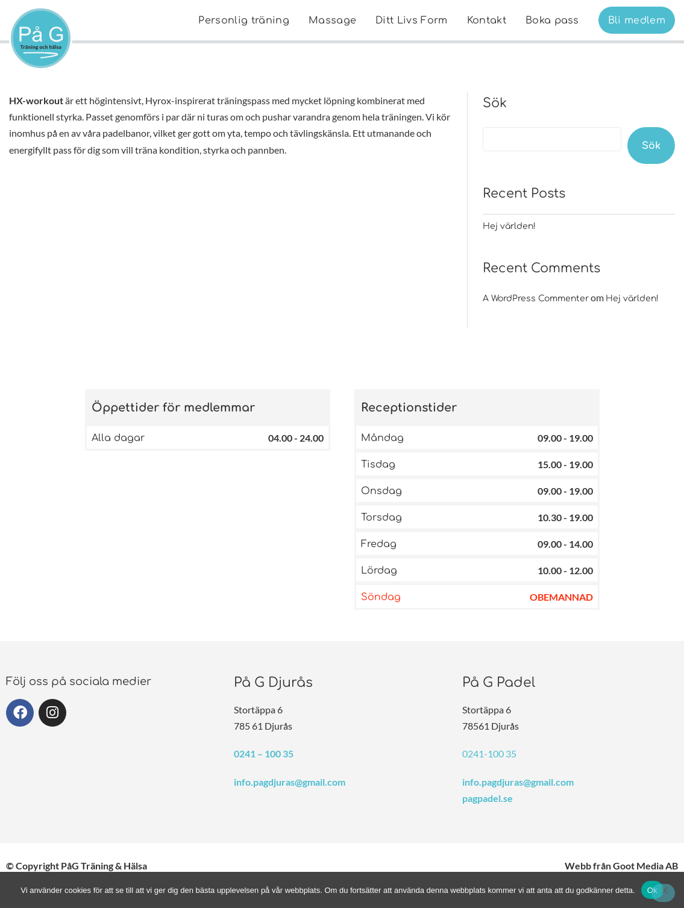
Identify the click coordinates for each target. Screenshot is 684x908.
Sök (495, 103)
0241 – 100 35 (263, 753)
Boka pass (552, 20)
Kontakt (486, 20)
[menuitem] (243, 20)
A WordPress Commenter (536, 298)
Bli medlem (636, 20)
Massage (332, 20)
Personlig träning (243, 20)
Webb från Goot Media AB (621, 865)
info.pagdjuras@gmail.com (289, 781)
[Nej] (663, 893)
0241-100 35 (489, 753)
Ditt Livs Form (411, 20)
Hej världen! (509, 226)
